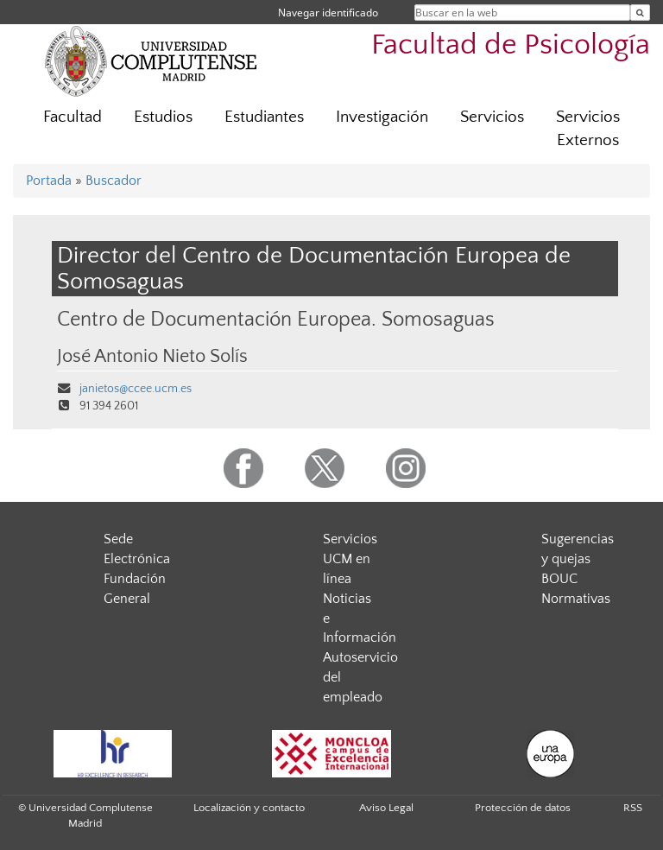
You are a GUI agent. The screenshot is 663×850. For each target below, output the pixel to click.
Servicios (492, 117)
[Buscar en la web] (640, 12)
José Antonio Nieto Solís (152, 356)
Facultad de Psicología (510, 45)
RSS (632, 808)
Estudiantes (264, 117)
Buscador (113, 180)
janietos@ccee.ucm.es (135, 389)
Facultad (72, 117)
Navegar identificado (328, 12)
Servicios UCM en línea (350, 559)
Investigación (382, 117)
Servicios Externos (588, 128)
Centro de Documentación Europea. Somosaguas (276, 319)
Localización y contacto (249, 808)
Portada (49, 180)
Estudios (163, 117)
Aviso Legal (386, 808)
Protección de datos (523, 808)
